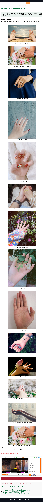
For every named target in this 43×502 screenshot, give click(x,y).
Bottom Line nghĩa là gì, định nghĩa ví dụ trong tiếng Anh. (13, 491)
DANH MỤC (15, 3)
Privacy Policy (24, 0)
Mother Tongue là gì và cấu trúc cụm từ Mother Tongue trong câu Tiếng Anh (17, 493)
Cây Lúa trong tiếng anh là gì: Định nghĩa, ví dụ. (11, 494)
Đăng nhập (27, 499)
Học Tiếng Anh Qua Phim (18, 0)
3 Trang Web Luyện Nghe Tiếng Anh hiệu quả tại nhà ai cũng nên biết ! (16, 483)
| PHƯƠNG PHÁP (22, 3)
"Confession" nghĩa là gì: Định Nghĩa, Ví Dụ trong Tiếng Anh (14, 486)
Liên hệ (28, 0)
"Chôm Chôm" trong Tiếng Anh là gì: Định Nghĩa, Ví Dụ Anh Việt (15, 489)
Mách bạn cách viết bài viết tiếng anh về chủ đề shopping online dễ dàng (16, 490)
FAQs (20, 499)
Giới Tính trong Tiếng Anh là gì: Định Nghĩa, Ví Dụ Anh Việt (14, 492)
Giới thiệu (12, 499)
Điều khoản (16, 499)
